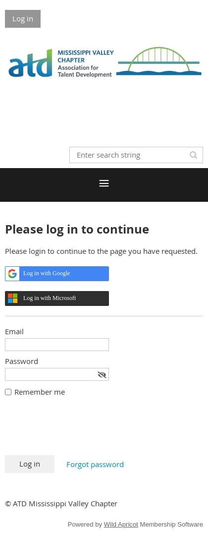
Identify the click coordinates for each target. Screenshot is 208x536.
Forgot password (95, 464)
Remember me (39, 392)
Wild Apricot (121, 524)
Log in (22, 18)
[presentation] (80, 431)
